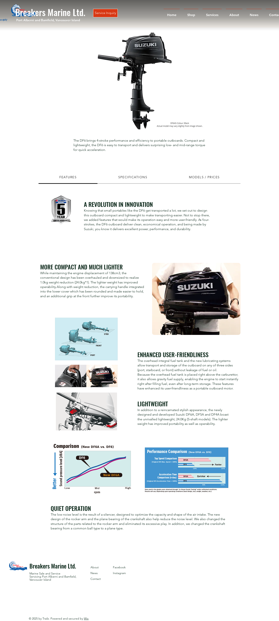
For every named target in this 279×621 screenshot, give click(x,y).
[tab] (68, 177)
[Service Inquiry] (105, 13)
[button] (134, 80)
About (94, 567)
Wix (86, 618)
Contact (95, 579)
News (94, 573)
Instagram (119, 573)
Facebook (119, 567)
